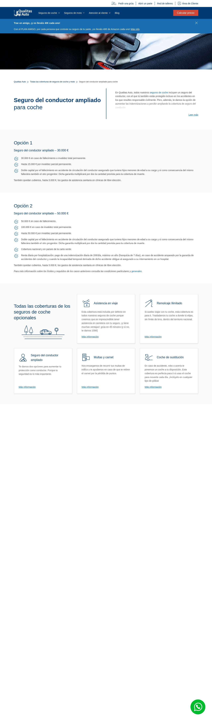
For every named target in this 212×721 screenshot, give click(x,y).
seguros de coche (159, 92)
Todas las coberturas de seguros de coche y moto (52, 82)
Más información (90, 336)
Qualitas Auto (20, 82)
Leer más (193, 114)
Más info (135, 29)
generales (137, 271)
